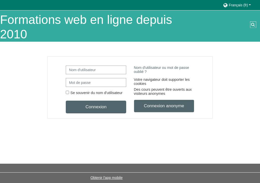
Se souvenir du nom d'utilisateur (96, 93)
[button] (239, 5)
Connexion (96, 106)
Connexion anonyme (164, 105)
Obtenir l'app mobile (106, 178)
